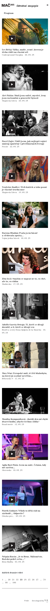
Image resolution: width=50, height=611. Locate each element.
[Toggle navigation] (47, 5)
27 (37, 580)
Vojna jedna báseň (11, 238)
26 (33, 580)
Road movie (7, 424)
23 (21, 580)
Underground (8, 55)
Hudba (10, 562)
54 (44, 580)
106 (14, 583)
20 (9, 580)
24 (25, 580)
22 (17, 580)
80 (6, 583)
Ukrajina (19, 55)
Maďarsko (7, 284)
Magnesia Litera (9, 101)
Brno (4, 562)
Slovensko (7, 470)
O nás (26, 601)
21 (13, 580)
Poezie (5, 147)
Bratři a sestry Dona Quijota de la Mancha (22, 330)
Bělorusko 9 (8, 379)
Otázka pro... (8, 516)
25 (29, 580)
